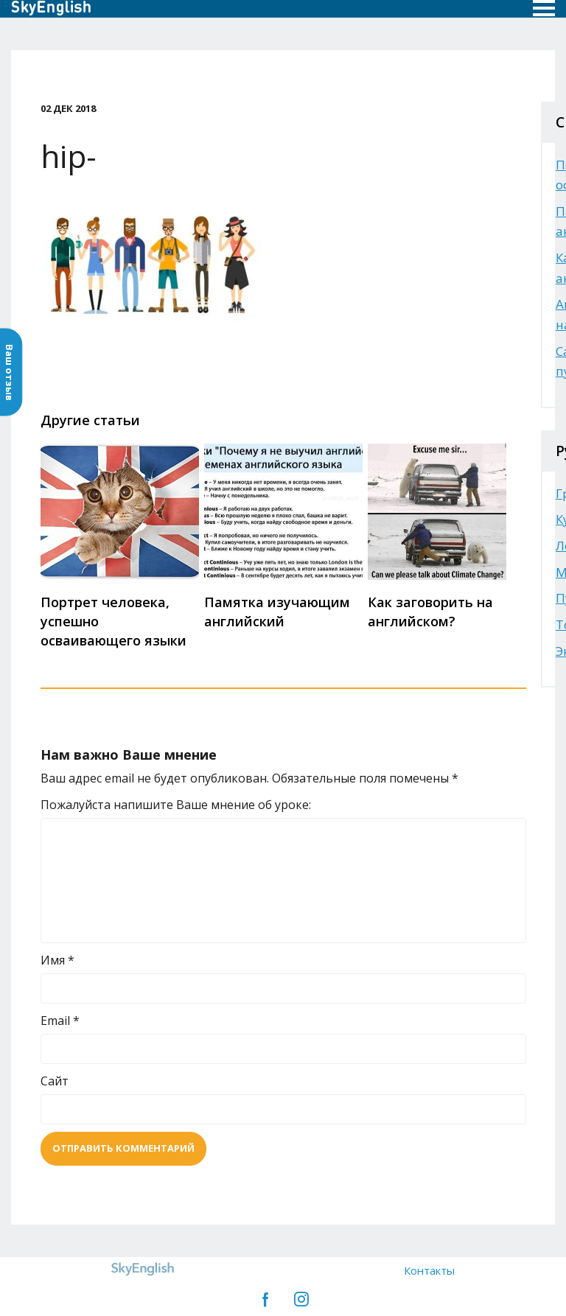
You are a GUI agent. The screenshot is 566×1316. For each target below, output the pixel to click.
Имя (57, 960)
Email (60, 1020)
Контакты (429, 1270)
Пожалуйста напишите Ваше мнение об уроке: (176, 805)
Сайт (55, 1081)
